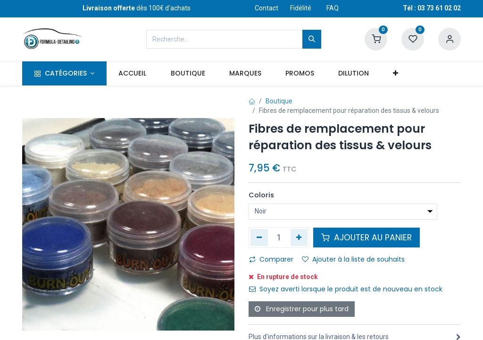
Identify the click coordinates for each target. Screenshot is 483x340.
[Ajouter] (299, 237)
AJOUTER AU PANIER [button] (366, 237)
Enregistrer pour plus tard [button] (302, 309)
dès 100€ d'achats (137, 8)
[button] (395, 73)
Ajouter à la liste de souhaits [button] (353, 259)
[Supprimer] (259, 237)
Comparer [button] (271, 259)
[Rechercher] (311, 39)
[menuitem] (132, 73)
